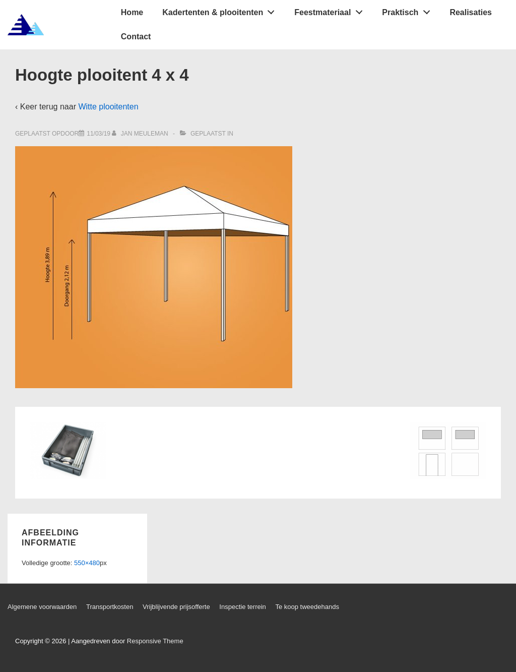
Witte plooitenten (108, 106)
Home (132, 12)
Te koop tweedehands (307, 606)
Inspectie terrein (242, 606)
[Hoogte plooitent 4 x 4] (98, 133)
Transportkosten (109, 606)
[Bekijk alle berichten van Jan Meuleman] (141, 133)
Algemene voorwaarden (42, 606)
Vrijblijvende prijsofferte (176, 606)
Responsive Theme (155, 641)
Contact (136, 36)
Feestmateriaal (331, 10)
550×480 (87, 563)
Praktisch (408, 10)
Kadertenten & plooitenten (221, 10)
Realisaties (470, 12)
